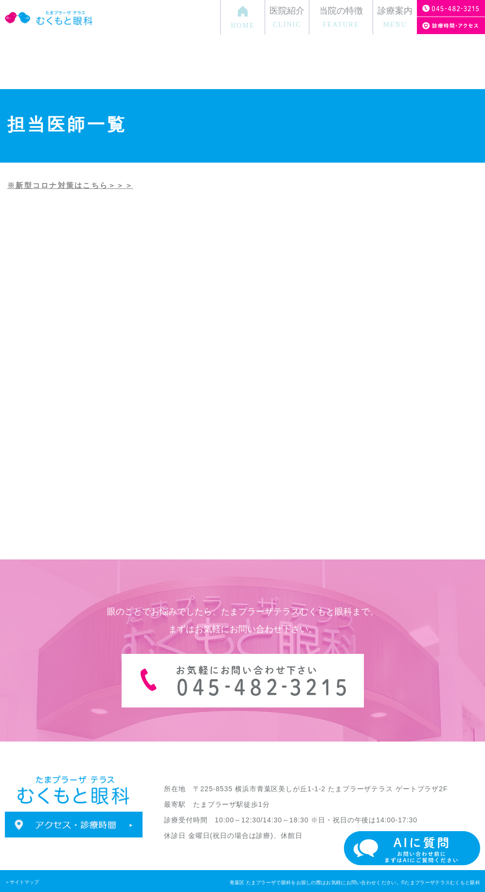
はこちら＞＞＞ (103, 185)
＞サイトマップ (22, 882)
